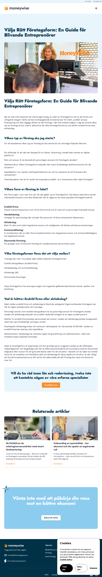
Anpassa (93, 568)
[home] (16, 8)
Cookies (54, 575)
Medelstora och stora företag (54, 551)
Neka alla (79, 568)
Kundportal (97, 1)
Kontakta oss (51, 385)
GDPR (46, 575)
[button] (95, 8)
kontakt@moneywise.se (17, 555)
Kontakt (88, 1)
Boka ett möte (51, 518)
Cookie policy (66, 560)
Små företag (50, 557)
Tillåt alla (64, 568)
